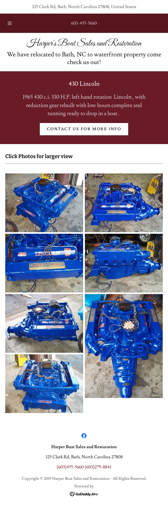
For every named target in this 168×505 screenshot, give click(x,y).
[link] (84, 44)
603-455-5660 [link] (84, 23)
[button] (12, 23)
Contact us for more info (84, 129)
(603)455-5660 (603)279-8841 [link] (84, 467)
